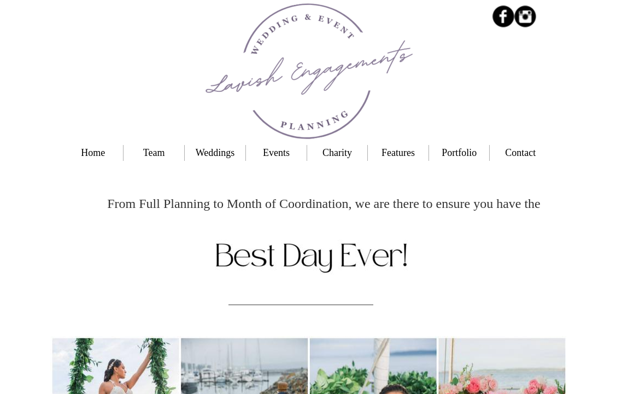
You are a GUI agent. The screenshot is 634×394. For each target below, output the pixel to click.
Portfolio (459, 152)
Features (398, 152)
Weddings (215, 152)
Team (154, 152)
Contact (520, 152)
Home (93, 152)
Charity (337, 152)
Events (276, 152)
